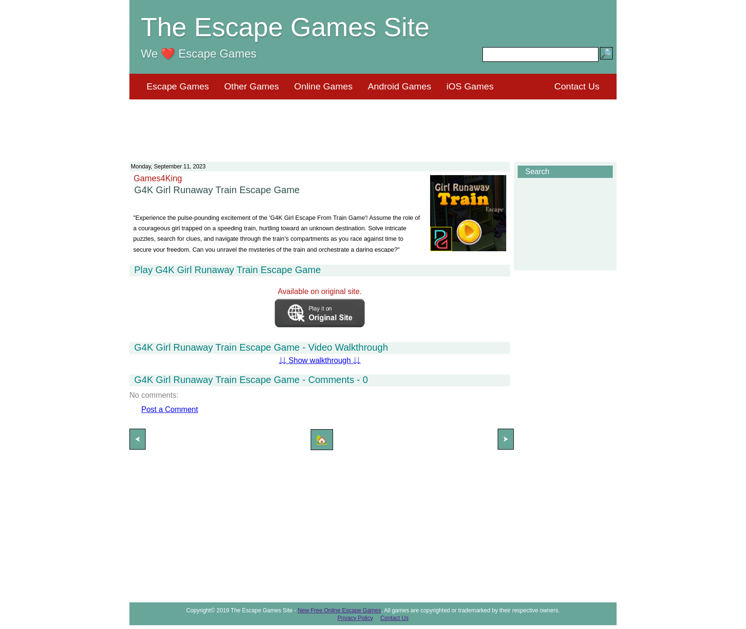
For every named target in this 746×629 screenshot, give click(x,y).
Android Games (399, 86)
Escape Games (178, 86)
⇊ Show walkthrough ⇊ (320, 360)
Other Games (251, 86)
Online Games (323, 86)
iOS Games (469, 86)
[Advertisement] (373, 124)
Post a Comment (169, 409)
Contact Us (576, 86)
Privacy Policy (355, 618)
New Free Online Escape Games (339, 610)
